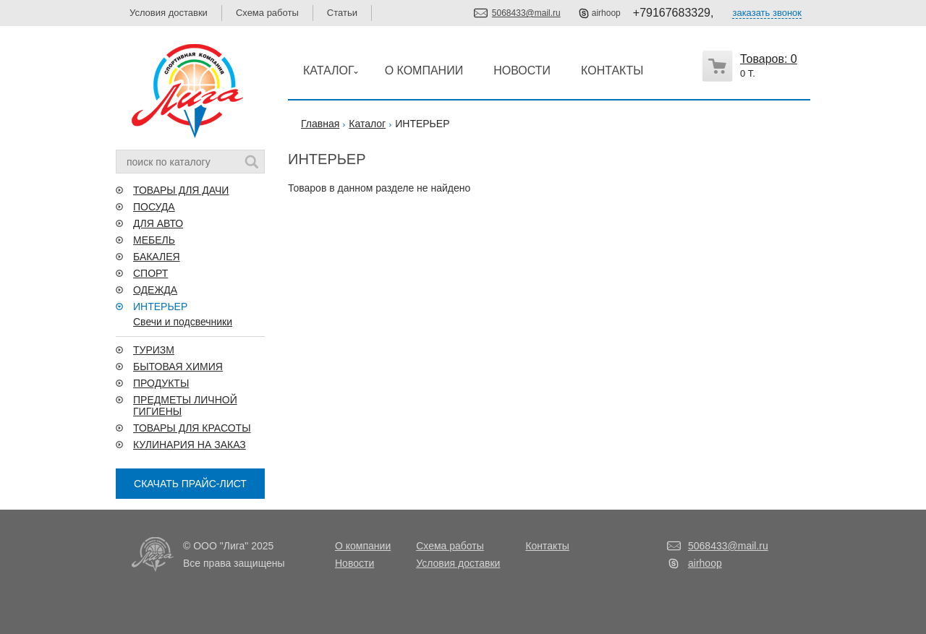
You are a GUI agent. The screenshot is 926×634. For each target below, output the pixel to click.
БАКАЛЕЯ (156, 256)
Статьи (342, 12)
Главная (320, 123)
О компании (363, 546)
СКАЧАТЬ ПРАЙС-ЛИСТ (190, 483)
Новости (354, 563)
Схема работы (267, 12)
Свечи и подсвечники (182, 321)
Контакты (547, 546)
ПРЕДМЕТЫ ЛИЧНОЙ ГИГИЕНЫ (185, 405)
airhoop (606, 13)
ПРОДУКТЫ (161, 383)
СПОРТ (150, 273)
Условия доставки (168, 12)
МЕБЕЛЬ (154, 240)
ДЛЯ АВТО (158, 223)
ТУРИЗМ (153, 350)
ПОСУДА (154, 207)
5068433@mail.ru (526, 13)
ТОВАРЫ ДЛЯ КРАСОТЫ (192, 428)
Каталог (367, 123)
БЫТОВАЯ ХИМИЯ (178, 366)
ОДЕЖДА (155, 290)
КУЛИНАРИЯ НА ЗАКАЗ (189, 444)
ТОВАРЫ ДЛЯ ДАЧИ (181, 190)
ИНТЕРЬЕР (160, 306)
